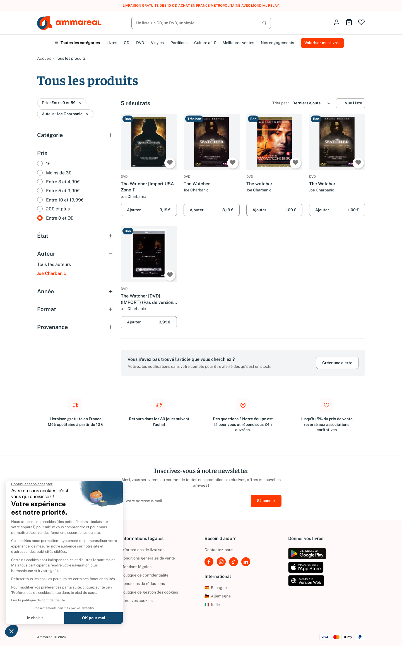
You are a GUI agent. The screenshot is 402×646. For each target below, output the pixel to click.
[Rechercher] (201, 23)
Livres (112, 42)
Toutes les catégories (77, 42)
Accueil (44, 58)
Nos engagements (277, 42)
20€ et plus (58, 209)
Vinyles (157, 42)
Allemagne (217, 596)
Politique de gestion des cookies (149, 592)
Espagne (215, 587)
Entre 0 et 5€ (59, 218)
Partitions (178, 42)
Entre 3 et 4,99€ (63, 181)
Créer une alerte (337, 363)
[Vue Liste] (350, 103)
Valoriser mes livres (322, 42)
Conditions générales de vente (148, 558)
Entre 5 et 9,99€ (63, 190)
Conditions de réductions (143, 583)
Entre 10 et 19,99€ (65, 200)
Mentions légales (136, 567)
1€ (48, 163)
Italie (212, 604)
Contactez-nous (218, 549)
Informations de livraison (143, 549)
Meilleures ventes (238, 42)
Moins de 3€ (58, 173)
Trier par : (280, 103)
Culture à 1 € (205, 42)
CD (126, 42)
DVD (140, 42)
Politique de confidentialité (144, 575)
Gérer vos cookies (137, 600)
